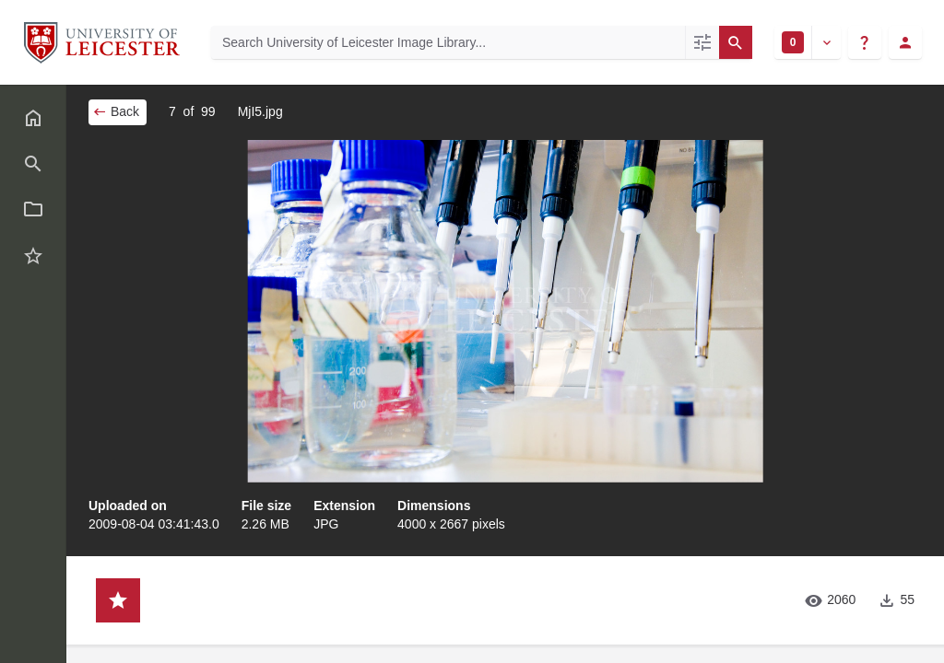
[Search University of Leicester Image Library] (448, 42)
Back (115, 111)
